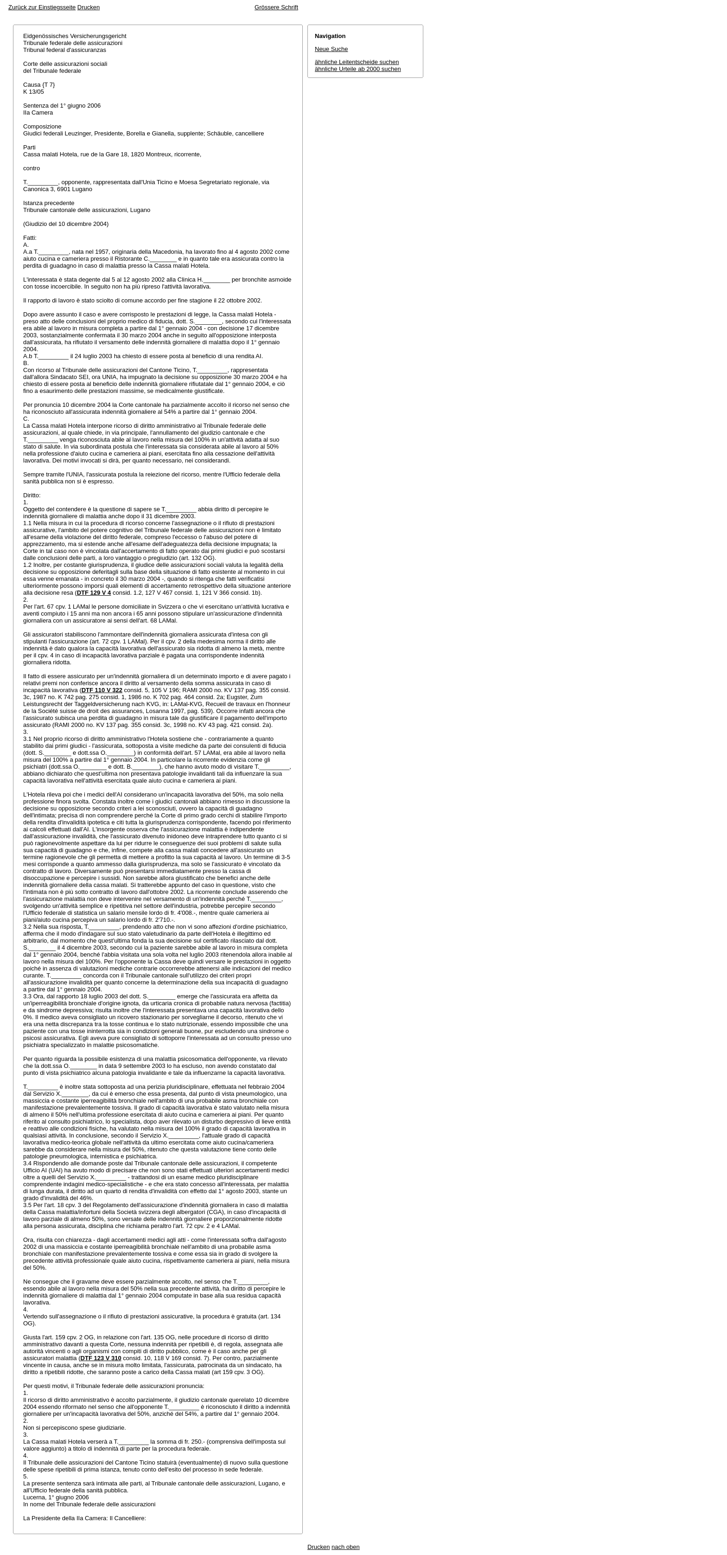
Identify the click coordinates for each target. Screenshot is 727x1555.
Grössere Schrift (276, 7)
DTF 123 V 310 (101, 1358)
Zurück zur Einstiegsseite (42, 7)
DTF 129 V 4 (94, 592)
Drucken (88, 7)
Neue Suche (331, 48)
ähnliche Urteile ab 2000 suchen (358, 68)
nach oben (346, 1546)
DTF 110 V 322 (102, 690)
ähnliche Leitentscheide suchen (357, 61)
